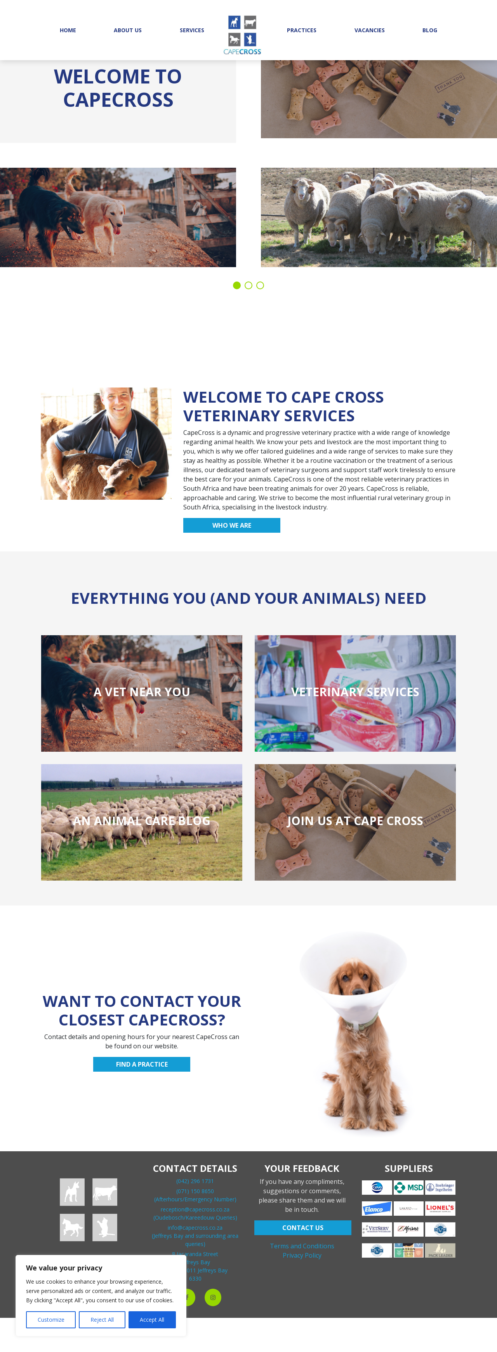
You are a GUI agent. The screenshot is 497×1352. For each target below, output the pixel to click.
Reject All (102, 1319)
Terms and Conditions (302, 1246)
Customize (51, 1319)
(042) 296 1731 (195, 1181)
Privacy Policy (302, 1255)
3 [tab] (260, 285)
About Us (128, 30)
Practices (301, 30)
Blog (429, 30)
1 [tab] (237, 285)
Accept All (152, 1319)
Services (192, 30)
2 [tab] (248, 285)
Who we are (231, 525)
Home (68, 30)
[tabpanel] (248, 159)
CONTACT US (302, 1227)
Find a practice (142, 1064)
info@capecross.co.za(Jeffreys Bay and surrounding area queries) (195, 1236)
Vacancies (370, 30)
